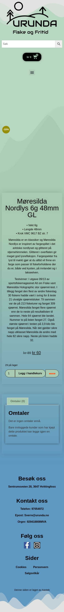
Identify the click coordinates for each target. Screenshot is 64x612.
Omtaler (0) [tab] (17, 401)
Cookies (21, 567)
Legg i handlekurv (30, 373)
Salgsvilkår (32, 573)
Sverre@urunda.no (36, 515)
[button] (32, 72)
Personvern (40, 567)
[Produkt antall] (10, 373)
